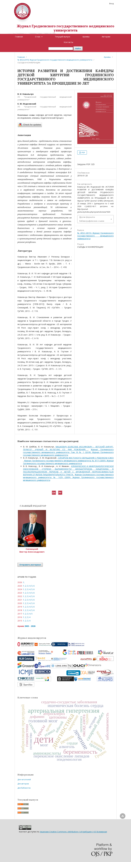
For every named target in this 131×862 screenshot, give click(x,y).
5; (32, 585)
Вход (111, 3)
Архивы (85, 36)
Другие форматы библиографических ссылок (91, 219)
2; (26, 585)
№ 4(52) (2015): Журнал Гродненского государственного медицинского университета (54, 60)
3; (28, 585)
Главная (19, 36)
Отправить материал (30, 564)
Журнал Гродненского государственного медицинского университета (65, 28)
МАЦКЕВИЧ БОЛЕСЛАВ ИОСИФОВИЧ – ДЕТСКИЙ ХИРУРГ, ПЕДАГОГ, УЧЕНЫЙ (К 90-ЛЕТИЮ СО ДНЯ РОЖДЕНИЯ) (68, 448)
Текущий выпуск (62, 36)
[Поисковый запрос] (60, 48)
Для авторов (23, 783)
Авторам (106, 36)
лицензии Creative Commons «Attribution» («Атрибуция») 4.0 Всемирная (73, 831)
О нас (38, 36)
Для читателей (24, 779)
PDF (83, 152)
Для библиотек (24, 788)
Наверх (122, 827)
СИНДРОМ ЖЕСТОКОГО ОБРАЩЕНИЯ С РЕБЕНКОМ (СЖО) (86, 458)
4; (30, 585)
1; (23, 582)
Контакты (68, 42)
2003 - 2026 (29, 626)
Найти (78, 48)
